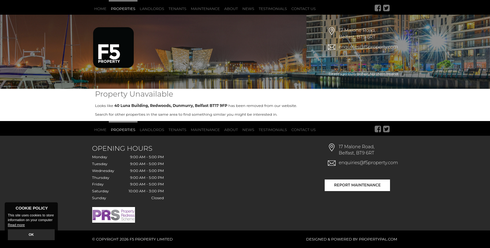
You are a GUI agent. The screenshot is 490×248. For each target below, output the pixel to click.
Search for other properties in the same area (136, 114)
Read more (16, 225)
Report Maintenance (357, 185)
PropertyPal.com (378, 239)
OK (31, 234)
